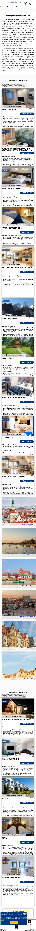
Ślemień (4, 701)
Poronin (4, 380)
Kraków (4, 741)
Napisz (34, 930)
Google (24, 913)
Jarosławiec (5, 781)
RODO (2, 920)
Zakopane (5, 91)
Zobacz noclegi (27, 114)
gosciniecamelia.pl (18, 2)
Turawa (4, 820)
